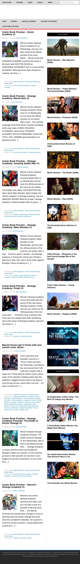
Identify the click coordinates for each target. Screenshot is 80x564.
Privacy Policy (29, 556)
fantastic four (30, 402)
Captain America (16, 398)
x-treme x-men (23, 410)
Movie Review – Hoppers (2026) (62, 314)
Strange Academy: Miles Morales (22, 277)
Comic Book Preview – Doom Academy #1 (18, 33)
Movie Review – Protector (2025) (62, 117)
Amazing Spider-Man (20, 396)
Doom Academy (19, 85)
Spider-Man (23, 214)
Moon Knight (27, 404)
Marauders (13, 404)
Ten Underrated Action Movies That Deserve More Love (61, 455)
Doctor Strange (19, 474)
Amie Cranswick (18, 81)
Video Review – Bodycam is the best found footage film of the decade (62, 256)
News (36, 394)
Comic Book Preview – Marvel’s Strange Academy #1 (19, 485)
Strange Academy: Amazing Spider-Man (17, 216)
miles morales (24, 275)
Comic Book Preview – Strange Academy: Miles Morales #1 (19, 226)
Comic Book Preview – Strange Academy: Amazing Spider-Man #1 (20, 162)
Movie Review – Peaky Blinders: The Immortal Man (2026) (62, 90)
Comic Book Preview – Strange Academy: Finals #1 (19, 287)
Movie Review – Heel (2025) (60, 199)
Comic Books (8, 83)
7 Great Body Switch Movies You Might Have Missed (62, 426)
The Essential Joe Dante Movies (62, 483)
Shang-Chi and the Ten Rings (28, 406)
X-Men (16, 410)
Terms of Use (74, 554)
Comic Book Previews (32, 81)
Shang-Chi (14, 406)
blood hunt (18, 152)
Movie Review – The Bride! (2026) (62, 173)
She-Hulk (7, 408)
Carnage (13, 402)
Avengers (31, 396)
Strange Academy (34, 152)
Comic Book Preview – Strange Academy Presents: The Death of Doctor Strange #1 (20, 420)
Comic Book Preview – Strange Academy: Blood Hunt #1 (19, 97)
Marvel (27, 85)
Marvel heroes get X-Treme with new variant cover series (22, 346)
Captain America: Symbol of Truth (24, 400)
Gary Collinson (28, 394)
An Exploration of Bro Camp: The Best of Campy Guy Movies (62, 398)
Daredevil (20, 402)
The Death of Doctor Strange (21, 476)
